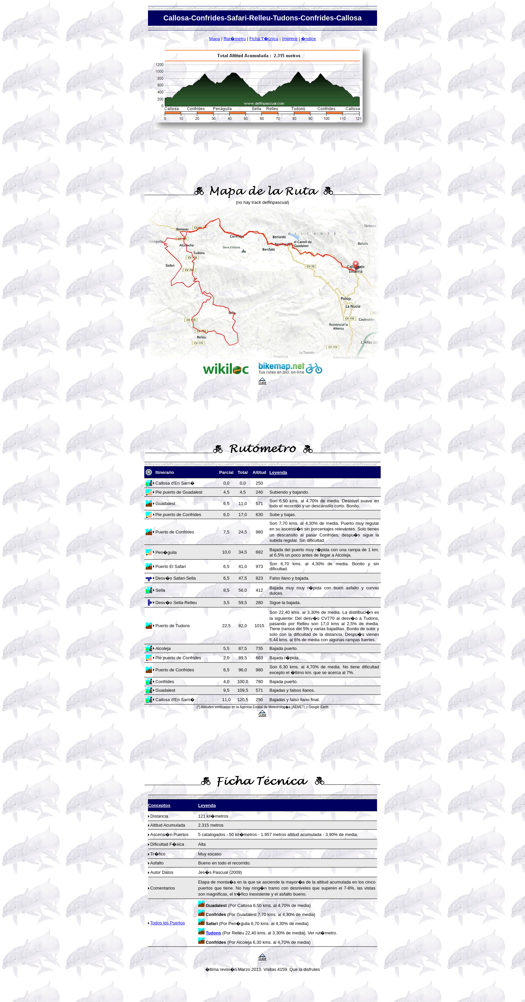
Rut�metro (235, 38)
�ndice (308, 38)
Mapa (214, 38)
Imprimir (290, 38)
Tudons (213, 932)
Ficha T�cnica (263, 38)
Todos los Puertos (167, 922)
